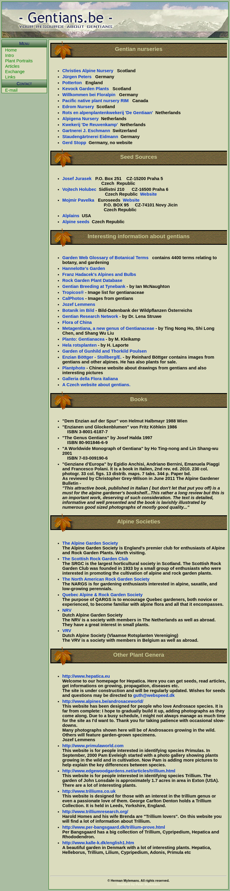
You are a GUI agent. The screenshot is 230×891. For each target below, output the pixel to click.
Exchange (15, 71)
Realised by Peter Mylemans (138, 884)
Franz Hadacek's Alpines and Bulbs (99, 274)
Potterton (72, 82)
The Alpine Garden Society (90, 543)
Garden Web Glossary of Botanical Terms (105, 257)
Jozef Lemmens (78, 304)
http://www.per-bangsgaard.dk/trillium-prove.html (113, 827)
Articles (12, 66)
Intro (9, 55)
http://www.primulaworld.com (93, 745)
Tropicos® (73, 292)
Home (11, 50)
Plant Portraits (19, 60)
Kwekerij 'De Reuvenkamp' (90, 124)
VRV (66, 630)
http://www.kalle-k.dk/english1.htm (98, 842)
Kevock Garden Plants (85, 88)
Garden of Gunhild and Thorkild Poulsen (104, 351)
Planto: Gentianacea (83, 339)
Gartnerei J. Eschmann (86, 130)
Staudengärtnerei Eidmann (90, 136)
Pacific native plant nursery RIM (95, 100)
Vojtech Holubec (79, 189)
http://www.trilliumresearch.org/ (95, 811)
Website (148, 194)
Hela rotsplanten (79, 345)
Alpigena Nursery (80, 118)
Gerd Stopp (74, 142)
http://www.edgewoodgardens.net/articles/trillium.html (118, 770)
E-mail (11, 90)
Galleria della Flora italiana (90, 378)
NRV (67, 610)
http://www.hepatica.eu (86, 676)
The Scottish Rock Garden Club (95, 558)
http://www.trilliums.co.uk (89, 791)
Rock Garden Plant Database (92, 280)
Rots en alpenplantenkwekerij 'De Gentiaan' (107, 112)
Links (10, 77)
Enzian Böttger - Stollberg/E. (92, 357)
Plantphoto (73, 368)
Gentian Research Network (90, 316)
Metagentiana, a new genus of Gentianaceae (108, 328)
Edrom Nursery (78, 106)
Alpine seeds (75, 221)
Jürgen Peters (77, 76)
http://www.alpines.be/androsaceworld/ (102, 701)
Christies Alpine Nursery (88, 70)
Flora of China (77, 322)
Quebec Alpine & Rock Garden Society (102, 594)
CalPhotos (73, 298)
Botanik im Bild (78, 310)
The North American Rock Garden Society (105, 579)
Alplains (70, 215)
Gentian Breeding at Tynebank (93, 286)
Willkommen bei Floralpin (88, 94)
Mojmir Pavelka (78, 200)
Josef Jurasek (77, 178)
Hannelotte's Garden (83, 268)
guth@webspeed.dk (154, 695)
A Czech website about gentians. (96, 384)
